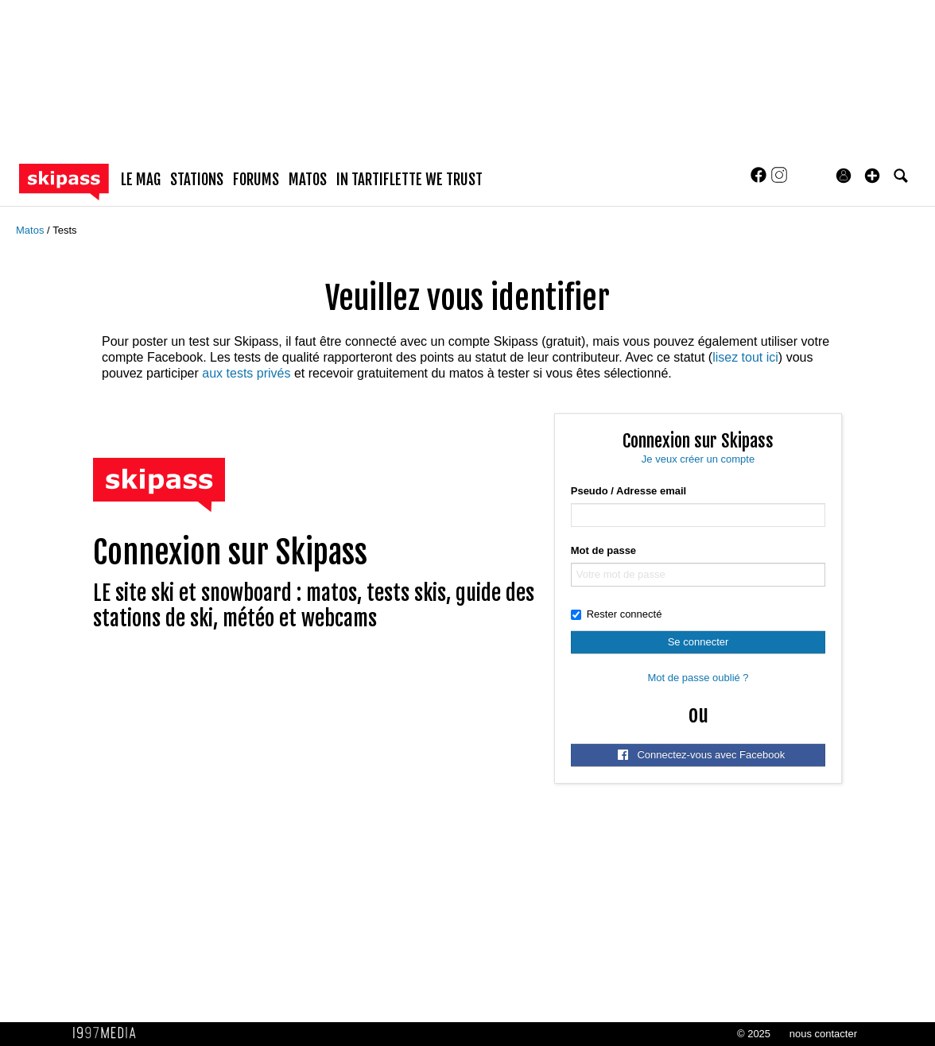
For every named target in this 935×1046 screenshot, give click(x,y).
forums (256, 179)
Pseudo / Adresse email (628, 491)
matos (308, 179)
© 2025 (753, 1034)
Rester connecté (616, 614)
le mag (141, 179)
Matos (31, 230)
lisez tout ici (745, 357)
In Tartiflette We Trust (409, 179)
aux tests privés (246, 373)
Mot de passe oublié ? (697, 678)
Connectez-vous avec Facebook (701, 755)
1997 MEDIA (109, 1033)
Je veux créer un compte (698, 459)
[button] (872, 175)
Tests (64, 230)
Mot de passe (603, 550)
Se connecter (698, 642)
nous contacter (823, 1034)
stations (196, 179)
